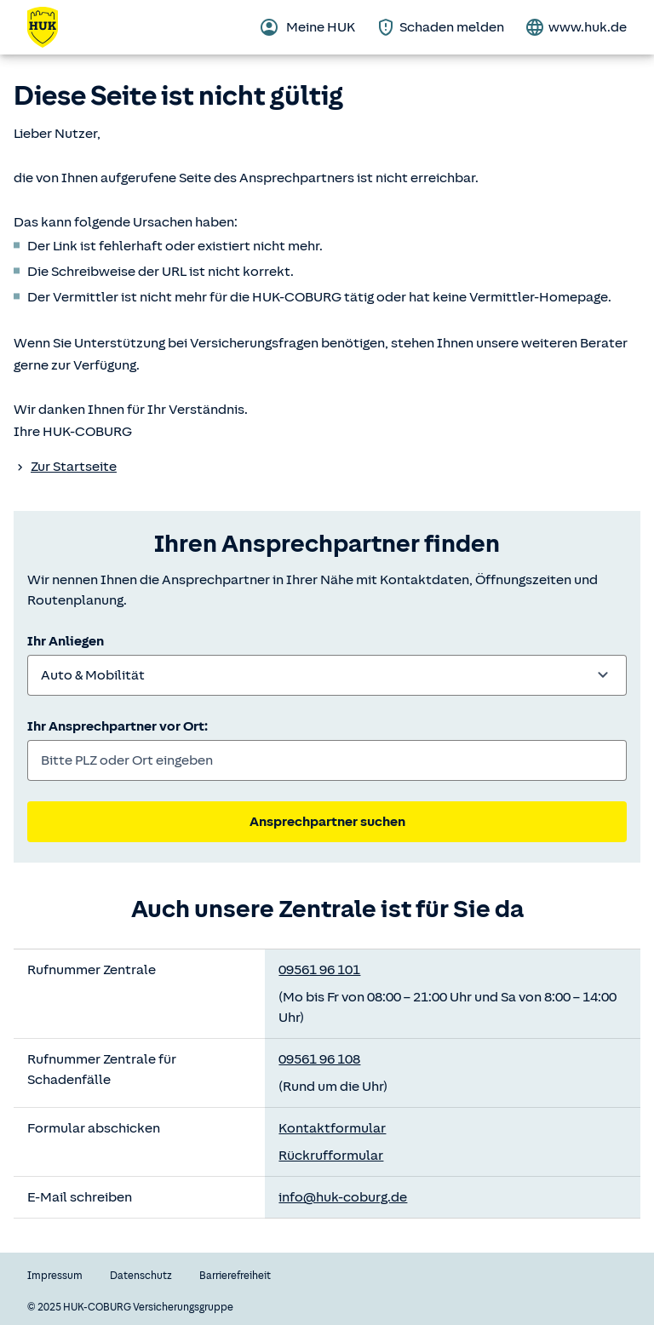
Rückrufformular (330, 1155)
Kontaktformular (332, 1128)
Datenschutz (141, 1276)
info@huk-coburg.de (342, 1197)
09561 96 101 (319, 970)
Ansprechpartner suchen (327, 821)
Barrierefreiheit (235, 1276)
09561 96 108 (319, 1059)
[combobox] (327, 675)
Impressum (55, 1276)
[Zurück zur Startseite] (52, 27)
